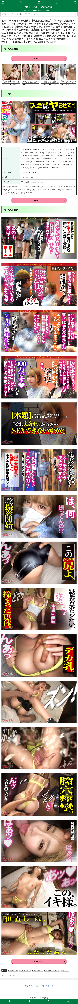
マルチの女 (65, 971)
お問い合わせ (48, 987)
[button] (75, 14)
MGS (4, 971)
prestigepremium (13, 971)
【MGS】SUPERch (25, 971)
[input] (39, 14)
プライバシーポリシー (33, 987)
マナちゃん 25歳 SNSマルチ (52, 971)
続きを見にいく (39, 58)
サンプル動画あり (37, 971)
